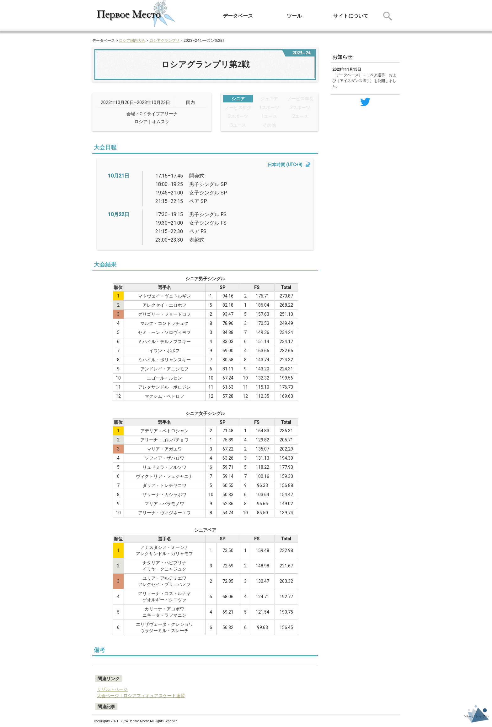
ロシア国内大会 (132, 40)
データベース (238, 16)
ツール (294, 16)
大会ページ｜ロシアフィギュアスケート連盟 (141, 695)
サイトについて (350, 16)
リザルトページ (112, 689)
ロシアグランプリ (164, 40)
